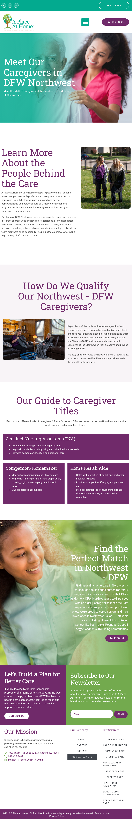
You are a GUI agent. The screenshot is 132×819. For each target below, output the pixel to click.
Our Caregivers (82, 757)
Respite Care (115, 777)
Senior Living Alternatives (111, 793)
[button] (85, 22)
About (82, 739)
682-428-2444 (15, 756)
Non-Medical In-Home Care (112, 764)
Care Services (115, 739)
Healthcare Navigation (110, 784)
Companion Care (115, 751)
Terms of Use (102, 813)
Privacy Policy (56, 816)
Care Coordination (115, 745)
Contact (82, 751)
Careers (82, 745)
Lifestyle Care (115, 757)
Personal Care (115, 771)
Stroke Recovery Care (114, 801)
